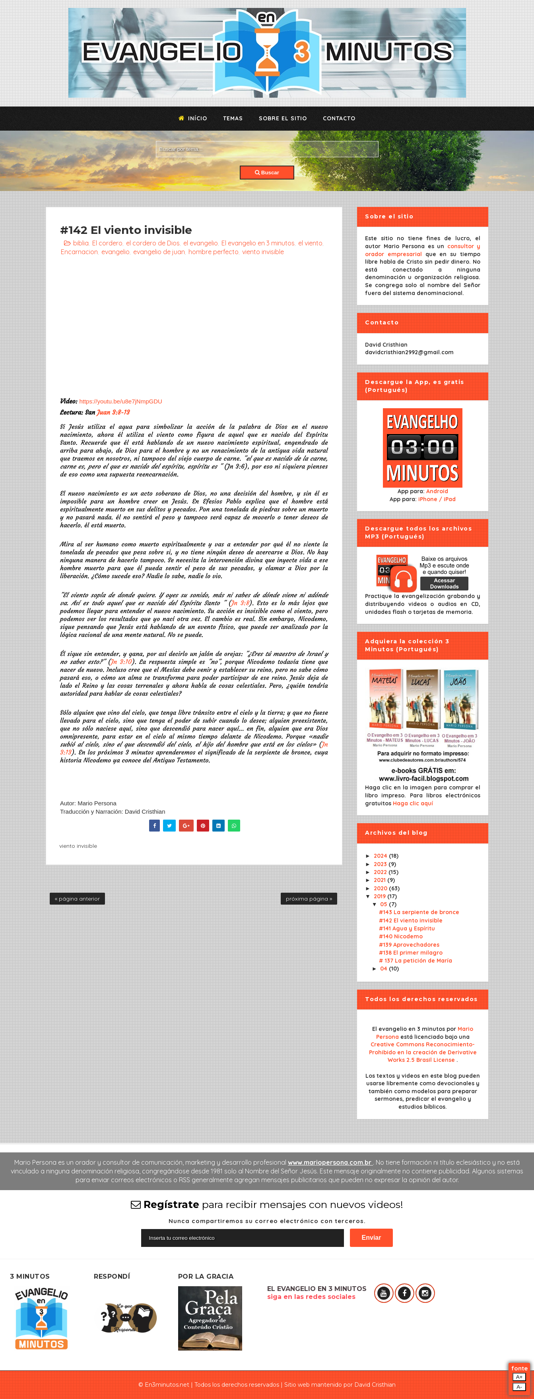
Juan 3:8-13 (113, 412)
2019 (380, 896)
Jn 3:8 (240, 603)
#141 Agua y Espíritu (407, 928)
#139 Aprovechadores (409, 944)
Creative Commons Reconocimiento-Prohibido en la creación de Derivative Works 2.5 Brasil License (423, 1052)
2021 (380, 880)
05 (384, 904)
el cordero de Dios (153, 243)
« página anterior (77, 898)
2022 (381, 872)
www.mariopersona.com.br (330, 1162)
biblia (81, 243)
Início (193, 118)
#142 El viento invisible (411, 920)
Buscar (267, 173)
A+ (519, 1377)
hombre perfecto (213, 252)
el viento (310, 243)
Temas (233, 118)
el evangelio (200, 243)
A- (519, 1387)
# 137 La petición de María (415, 960)
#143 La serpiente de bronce (419, 912)
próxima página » (309, 898)
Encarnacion (79, 252)
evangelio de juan (159, 252)
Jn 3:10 (121, 662)
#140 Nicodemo (401, 936)
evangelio (115, 252)
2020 (381, 888)
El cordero (107, 243)
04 (384, 968)
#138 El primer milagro (411, 952)
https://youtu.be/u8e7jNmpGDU (120, 401)
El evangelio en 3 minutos (258, 243)
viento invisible (263, 252)
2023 (381, 864)
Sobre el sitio (283, 118)
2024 (381, 855)
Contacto (339, 118)
